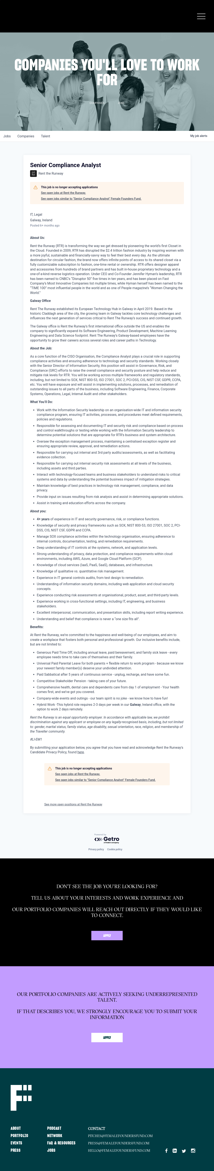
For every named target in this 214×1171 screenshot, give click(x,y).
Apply (107, 936)
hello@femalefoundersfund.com (119, 1150)
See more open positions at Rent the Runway (73, 804)
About (16, 1128)
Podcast (54, 1128)
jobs (7, 136)
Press (15, 1150)
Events (16, 1143)
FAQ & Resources (61, 1143)
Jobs (51, 1150)
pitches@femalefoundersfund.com (120, 1136)
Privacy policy (96, 849)
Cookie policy (114, 849)
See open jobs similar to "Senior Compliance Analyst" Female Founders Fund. (91, 198)
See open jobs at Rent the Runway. (63, 193)
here (80, 752)
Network (54, 1136)
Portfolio (19, 1136)
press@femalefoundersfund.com (118, 1143)
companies (25, 136)
